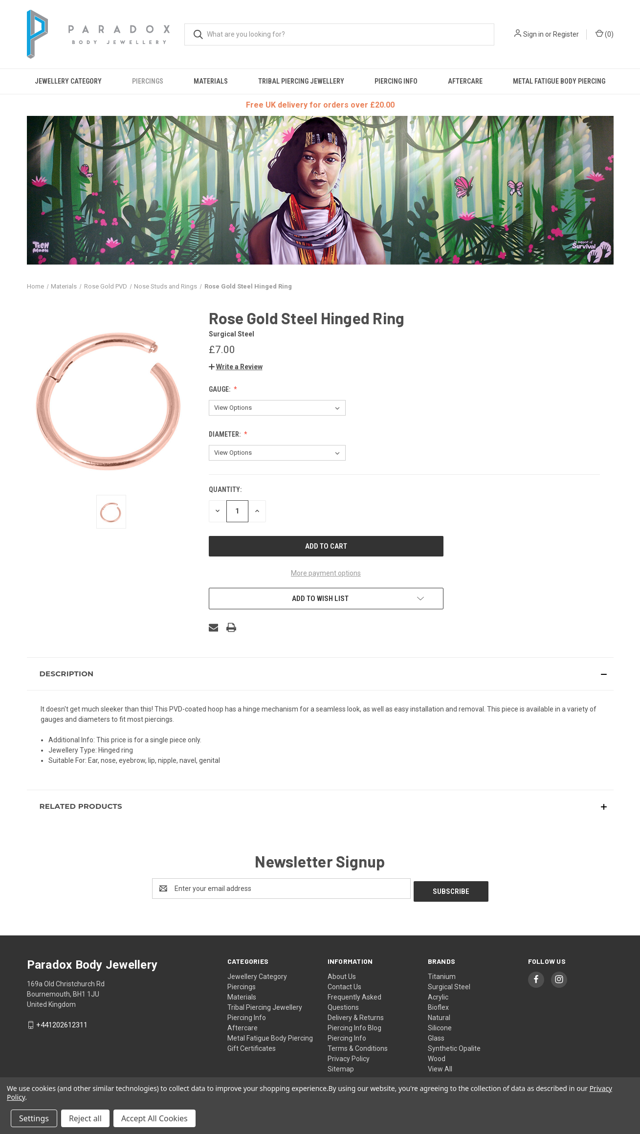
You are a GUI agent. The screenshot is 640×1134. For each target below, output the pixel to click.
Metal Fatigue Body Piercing (559, 81)
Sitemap (341, 1066)
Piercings (147, 81)
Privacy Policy (349, 1056)
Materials (211, 81)
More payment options (326, 573)
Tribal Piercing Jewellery (301, 81)
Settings (34, 1118)
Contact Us (344, 984)
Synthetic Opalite (454, 1045)
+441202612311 (62, 1022)
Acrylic (438, 994)
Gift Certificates (251, 1045)
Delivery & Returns (356, 1015)
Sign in (533, 34)
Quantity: (225, 489)
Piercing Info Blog (354, 1025)
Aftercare (465, 81)
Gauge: (220, 389)
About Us (342, 974)
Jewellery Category (68, 81)
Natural (439, 1015)
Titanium (442, 974)
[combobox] (339, 34)
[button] (236, 367)
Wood (436, 1056)
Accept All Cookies (154, 1118)
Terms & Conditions (358, 1045)
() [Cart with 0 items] (605, 33)
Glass (436, 1035)
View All (440, 1066)
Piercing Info (396, 81)
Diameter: (225, 434)
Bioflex (438, 1004)
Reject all (85, 1118)
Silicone (440, 1025)
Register (566, 34)
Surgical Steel (449, 984)
